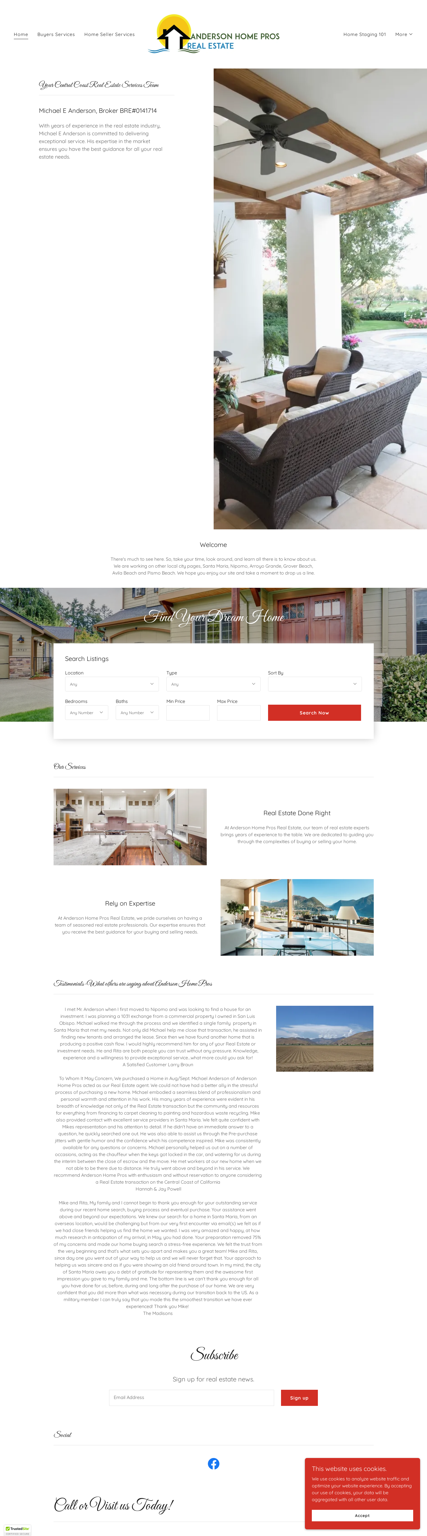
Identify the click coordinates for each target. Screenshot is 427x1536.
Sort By (275, 673)
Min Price (175, 701)
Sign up (299, 1398)
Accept (362, 1515)
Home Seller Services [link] (109, 34)
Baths (122, 701)
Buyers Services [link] (56, 34)
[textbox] (188, 713)
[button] (404, 34)
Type (171, 673)
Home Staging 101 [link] (365, 34)
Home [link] (21, 34)
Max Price (227, 701)
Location (74, 673)
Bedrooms (76, 701)
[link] (213, 34)
